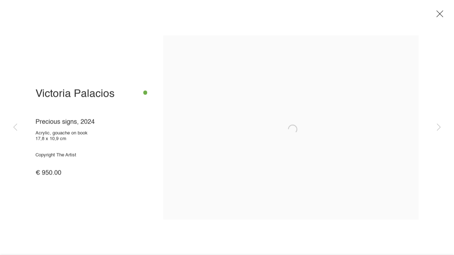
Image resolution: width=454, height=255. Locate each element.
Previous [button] (15, 127)
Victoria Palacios (75, 96)
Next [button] (438, 127)
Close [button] (439, 16)
